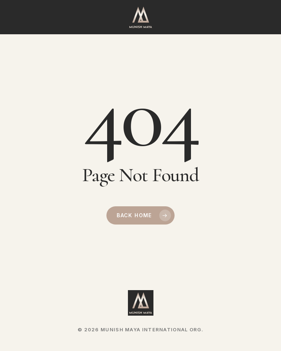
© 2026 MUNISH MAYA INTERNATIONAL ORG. (140, 329)
